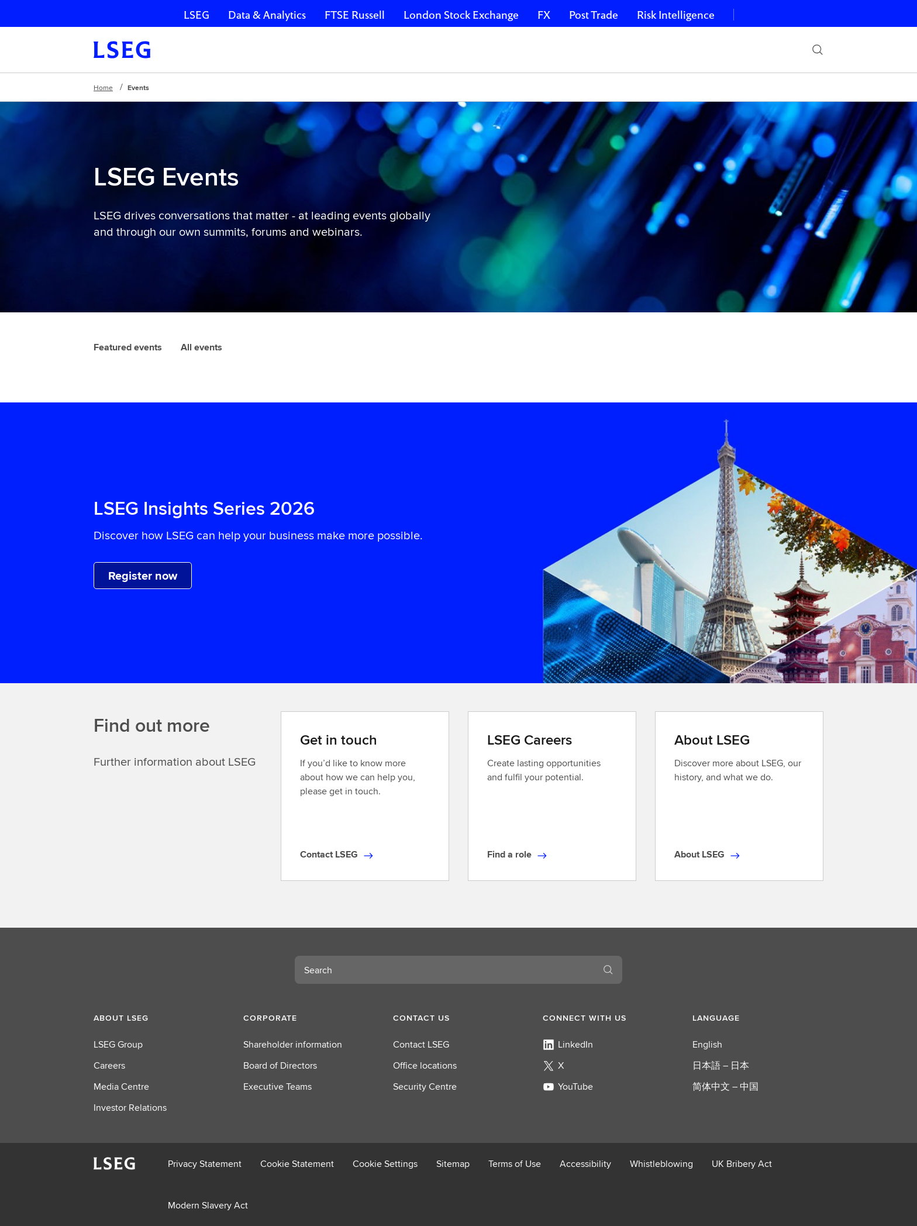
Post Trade (593, 15)
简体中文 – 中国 (725, 1086)
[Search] (817, 49)
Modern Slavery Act (208, 1205)
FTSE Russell (355, 15)
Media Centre (121, 1086)
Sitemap (453, 1163)
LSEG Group (118, 1044)
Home (103, 87)
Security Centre (425, 1086)
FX (543, 15)
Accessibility (585, 1163)
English (707, 1044)
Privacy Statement (205, 1163)
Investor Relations (130, 1107)
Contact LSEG (421, 1044)
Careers (109, 1065)
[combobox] (444, 970)
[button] (159, 1018)
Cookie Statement (297, 1163)
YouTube (568, 1086)
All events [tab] (201, 347)
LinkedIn (568, 1044)
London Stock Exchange (461, 15)
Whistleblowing (661, 1163)
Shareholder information (292, 1044)
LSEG (196, 15)
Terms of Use (514, 1163)
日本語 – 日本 (720, 1065)
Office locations (425, 1065)
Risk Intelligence (676, 15)
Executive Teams (277, 1086)
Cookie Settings (385, 1163)
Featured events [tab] (128, 347)
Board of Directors (280, 1065)
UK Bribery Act (742, 1163)
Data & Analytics (267, 15)
